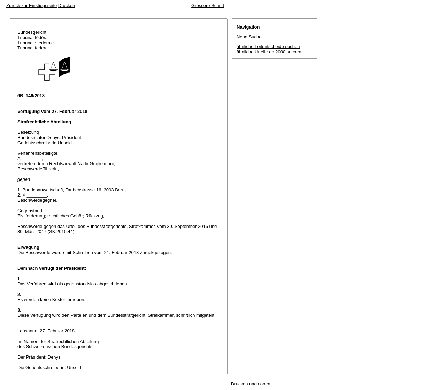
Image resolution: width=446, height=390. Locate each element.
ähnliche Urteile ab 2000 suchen (269, 51)
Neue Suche (249, 36)
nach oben (259, 384)
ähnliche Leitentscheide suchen (268, 46)
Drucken (66, 5)
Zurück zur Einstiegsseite (31, 5)
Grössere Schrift (207, 5)
